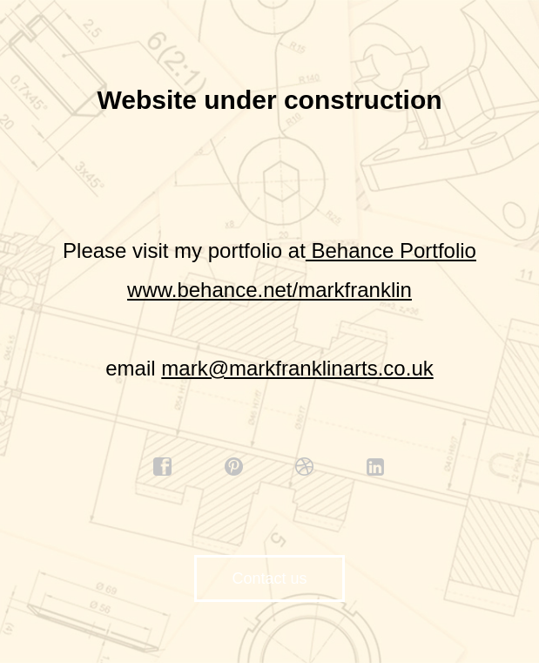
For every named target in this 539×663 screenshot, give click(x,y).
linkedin (376, 467)
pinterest (234, 467)
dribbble (304, 467)
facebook (162, 467)
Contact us (269, 578)
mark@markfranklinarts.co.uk (297, 368)
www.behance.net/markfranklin (269, 289)
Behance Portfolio (391, 250)
